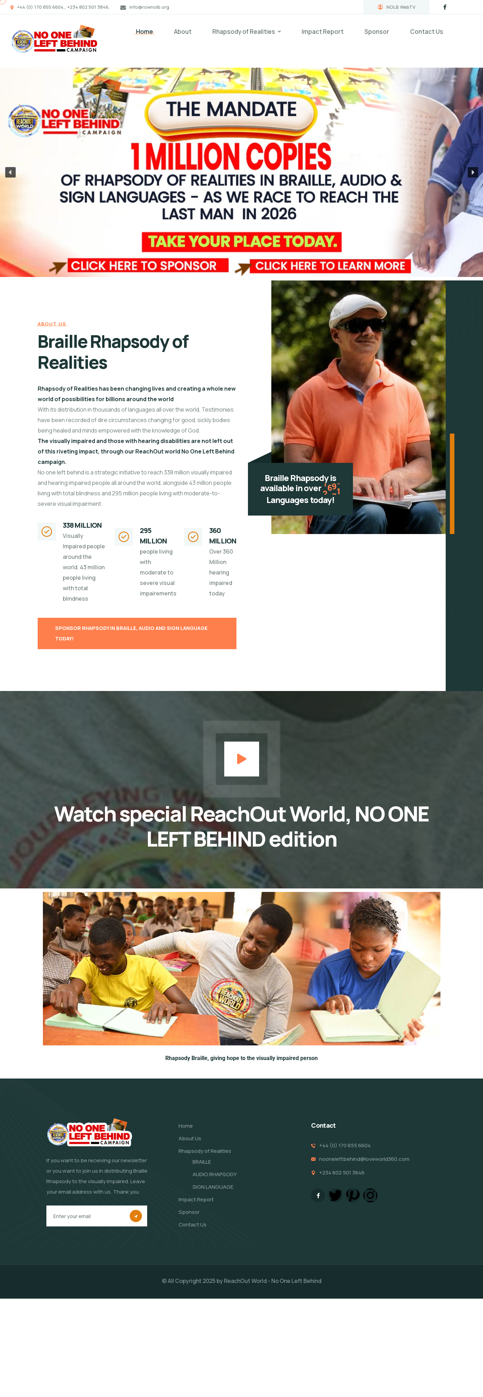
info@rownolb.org (149, 7)
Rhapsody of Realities (243, 32)
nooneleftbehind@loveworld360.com (364, 1159)
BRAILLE (202, 1161)
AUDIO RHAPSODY (215, 1174)
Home (144, 32)
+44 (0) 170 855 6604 (345, 1145)
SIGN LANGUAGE (213, 1187)
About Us (190, 1138)
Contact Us (426, 32)
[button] (10, 172)
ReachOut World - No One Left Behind (273, 1281)
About (182, 32)
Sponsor (376, 32)
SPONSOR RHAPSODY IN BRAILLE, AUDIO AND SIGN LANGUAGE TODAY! (131, 633)
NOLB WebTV (396, 7)
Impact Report (323, 32)
